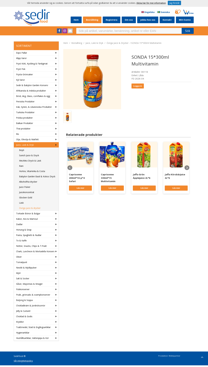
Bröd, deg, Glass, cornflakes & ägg (33, 96)
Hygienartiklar (22, 332)
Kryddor (20, 321)
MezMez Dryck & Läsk (30, 160)
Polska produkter (24, 117)
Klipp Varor (21, 58)
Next (187, 167)
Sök (187, 31)
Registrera (111, 19)
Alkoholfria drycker (28, 181)
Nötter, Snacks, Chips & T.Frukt (31, 246)
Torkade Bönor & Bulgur (28, 213)
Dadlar (19, 224)
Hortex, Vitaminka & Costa (32, 171)
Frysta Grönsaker (24, 74)
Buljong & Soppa (24, 300)
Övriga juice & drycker (30, 208)
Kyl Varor (20, 79)
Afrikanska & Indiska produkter (31, 90)
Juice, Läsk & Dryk (25, 144)
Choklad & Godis (24, 316)
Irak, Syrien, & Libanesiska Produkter (34, 106)
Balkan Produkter (24, 123)
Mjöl (18, 273)
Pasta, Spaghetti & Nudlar (28, 235)
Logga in (137, 86)
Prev (69, 167)
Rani (21, 165)
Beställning (92, 19)
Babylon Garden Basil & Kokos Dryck (37, 176)
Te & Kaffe (21, 240)
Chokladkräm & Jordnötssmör (30, 305)
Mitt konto (185, 19)
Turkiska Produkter (25, 112)
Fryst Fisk (20, 69)
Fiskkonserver (23, 289)
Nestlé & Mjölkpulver (26, 267)
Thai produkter (23, 128)
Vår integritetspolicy (23, 360)
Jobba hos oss (147, 19)
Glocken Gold (25, 197)
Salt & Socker (22, 278)
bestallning (76, 43)
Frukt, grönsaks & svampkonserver (33, 294)
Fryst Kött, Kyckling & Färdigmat (32, 63)
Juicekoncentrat (26, 192)
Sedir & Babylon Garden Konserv (32, 85)
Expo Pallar (21, 52)
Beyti (21, 150)
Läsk (21, 202)
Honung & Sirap (23, 229)
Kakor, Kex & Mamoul (27, 218)
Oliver (19, 256)
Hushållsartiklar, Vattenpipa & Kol (32, 338)
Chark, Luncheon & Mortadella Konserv (35, 251)
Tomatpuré (21, 262)
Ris (17, 134)
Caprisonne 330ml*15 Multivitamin (108, 178)
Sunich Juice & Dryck (29, 155)
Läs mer (80, 188)
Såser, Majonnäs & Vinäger (29, 283)
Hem (76, 19)
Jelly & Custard (23, 311)
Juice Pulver (24, 187)
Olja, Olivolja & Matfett (27, 139)
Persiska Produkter (25, 101)
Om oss (129, 19)
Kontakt (167, 19)
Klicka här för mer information (151, 3)
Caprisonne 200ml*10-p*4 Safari (77, 178)
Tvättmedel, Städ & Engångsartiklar (33, 327)
